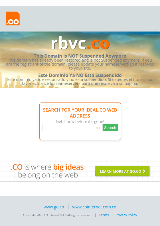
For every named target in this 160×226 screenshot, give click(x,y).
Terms (104, 215)
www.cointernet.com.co (94, 207)
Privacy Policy (126, 215)
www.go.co (54, 207)
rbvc (80, 42)
